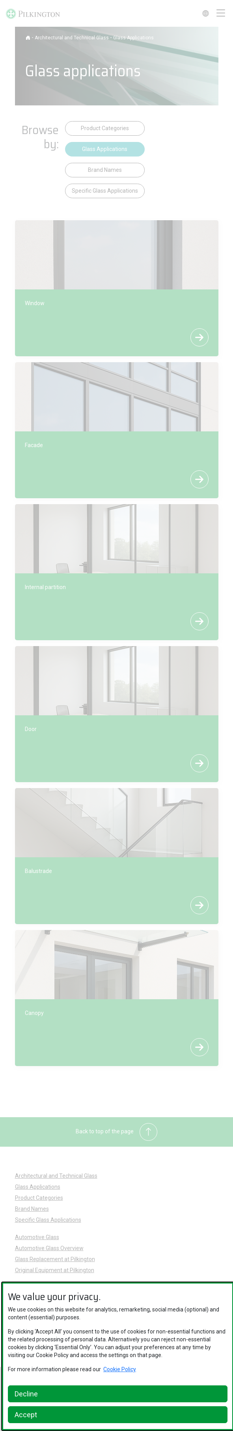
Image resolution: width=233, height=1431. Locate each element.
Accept (26, 1415)
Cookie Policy (119, 1369)
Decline (26, 1394)
